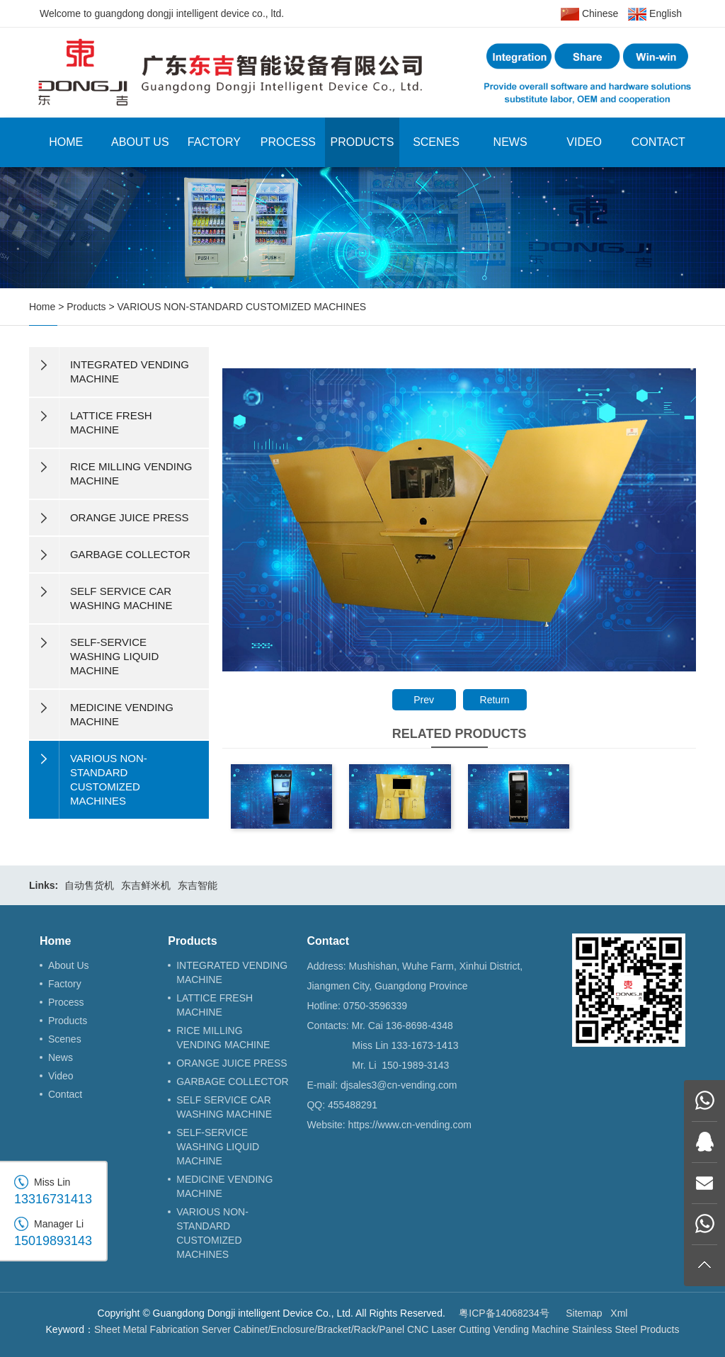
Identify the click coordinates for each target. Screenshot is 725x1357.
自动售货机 (89, 885)
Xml (618, 1313)
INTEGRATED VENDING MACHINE (231, 972)
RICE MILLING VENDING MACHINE (223, 1037)
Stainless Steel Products (626, 1329)
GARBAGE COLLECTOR (232, 1081)
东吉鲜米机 (146, 885)
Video (584, 142)
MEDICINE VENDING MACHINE (224, 1186)
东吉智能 (197, 885)
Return (495, 699)
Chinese (589, 14)
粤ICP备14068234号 (504, 1313)
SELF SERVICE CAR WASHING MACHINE (224, 1107)
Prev (423, 699)
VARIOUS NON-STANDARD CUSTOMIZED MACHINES (242, 306)
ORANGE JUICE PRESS (231, 1063)
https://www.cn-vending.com (410, 1124)
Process (288, 142)
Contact (658, 142)
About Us (140, 142)
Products (362, 142)
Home (66, 142)
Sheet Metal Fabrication (146, 1329)
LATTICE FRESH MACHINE (214, 1005)
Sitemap (584, 1313)
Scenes (436, 142)
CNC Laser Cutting (449, 1329)
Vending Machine (531, 1329)
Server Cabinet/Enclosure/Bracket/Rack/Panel (303, 1329)
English (655, 14)
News (510, 142)
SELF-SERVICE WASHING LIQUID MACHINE (217, 1146)
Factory (214, 142)
